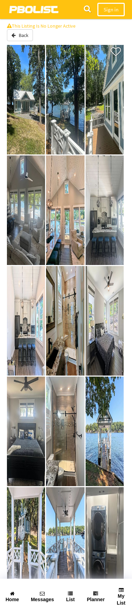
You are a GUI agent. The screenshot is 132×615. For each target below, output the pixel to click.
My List (121, 597)
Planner (96, 596)
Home (12, 596)
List (70, 596)
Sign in (111, 9)
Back (19, 35)
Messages (42, 596)
